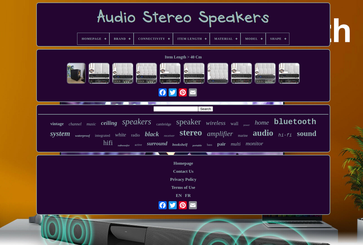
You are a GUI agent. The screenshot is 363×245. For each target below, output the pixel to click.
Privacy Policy (183, 179)
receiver (169, 135)
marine (243, 135)
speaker (188, 121)
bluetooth (295, 122)
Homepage (183, 163)
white (120, 134)
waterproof (82, 135)
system (60, 133)
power (247, 125)
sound (306, 133)
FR (188, 195)
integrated (102, 135)
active (138, 145)
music (91, 124)
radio (135, 135)
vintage (57, 123)
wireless (216, 123)
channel (75, 124)
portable (197, 145)
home (262, 122)
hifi (108, 143)
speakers (136, 121)
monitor (254, 143)
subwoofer (124, 145)
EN (179, 195)
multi (235, 144)
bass (209, 145)
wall (234, 123)
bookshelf (180, 145)
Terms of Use (183, 187)
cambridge (163, 124)
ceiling (109, 123)
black (152, 134)
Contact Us (183, 171)
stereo (191, 132)
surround (157, 144)
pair (221, 144)
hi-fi (285, 135)
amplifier (220, 133)
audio (263, 132)
